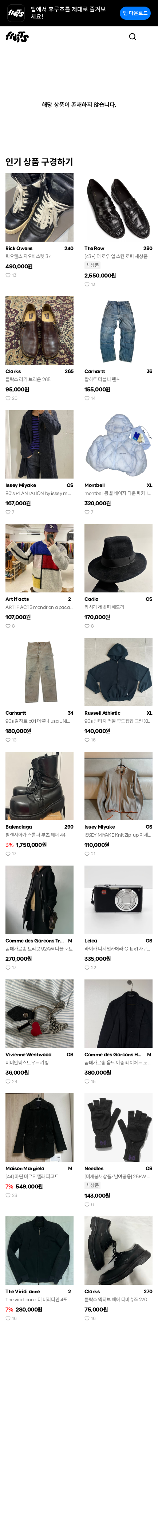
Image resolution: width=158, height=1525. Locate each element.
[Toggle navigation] (147, 36)
